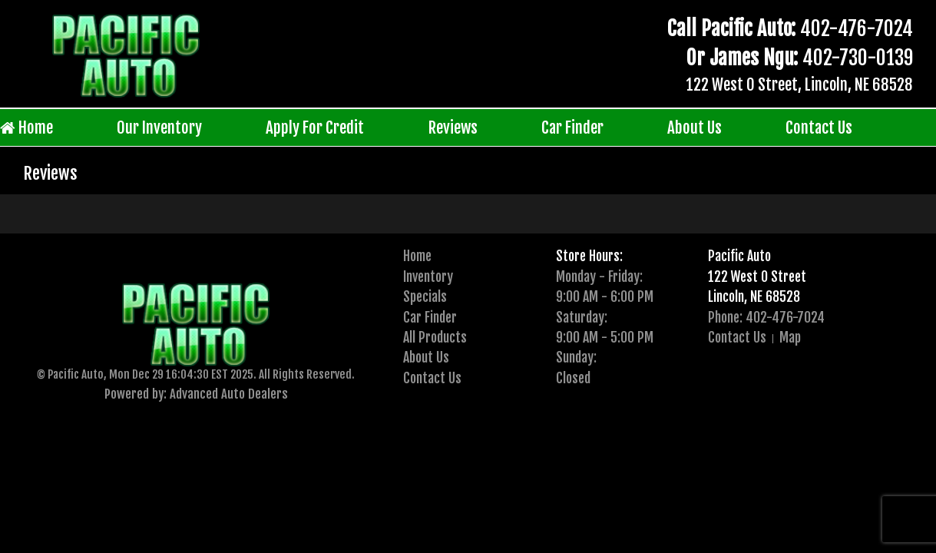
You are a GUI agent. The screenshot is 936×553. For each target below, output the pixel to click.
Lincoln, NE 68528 (754, 296)
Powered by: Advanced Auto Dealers (196, 394)
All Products (435, 337)
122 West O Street (757, 276)
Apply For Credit (315, 127)
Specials (425, 296)
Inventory (428, 276)
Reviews (453, 127)
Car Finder (572, 127)
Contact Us (819, 127)
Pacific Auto (739, 255)
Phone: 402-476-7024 (766, 317)
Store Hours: (589, 255)
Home (26, 127)
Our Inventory (159, 127)
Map (790, 337)
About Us (694, 127)
